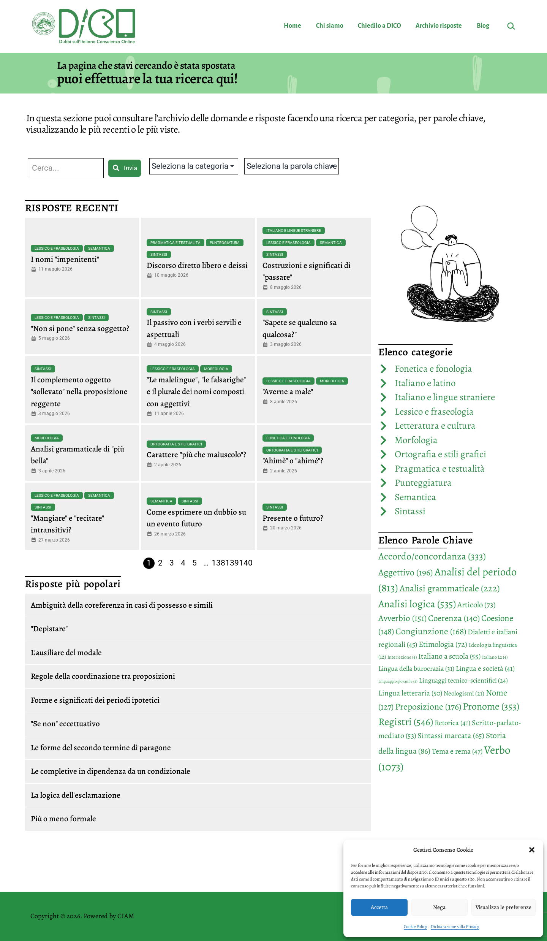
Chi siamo (329, 25)
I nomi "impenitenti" (65, 259)
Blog (483, 25)
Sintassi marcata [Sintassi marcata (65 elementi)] (450, 735)
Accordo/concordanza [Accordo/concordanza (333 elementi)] (432, 556)
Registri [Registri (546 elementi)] (405, 721)
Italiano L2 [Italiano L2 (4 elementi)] (494, 657)
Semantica (99, 248)
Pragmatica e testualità (175, 243)
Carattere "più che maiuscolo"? (196, 454)
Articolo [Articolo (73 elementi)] (476, 604)
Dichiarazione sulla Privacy (455, 926)
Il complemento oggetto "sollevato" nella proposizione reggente (79, 391)
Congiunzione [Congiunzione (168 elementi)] (430, 631)
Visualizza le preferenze (503, 907)
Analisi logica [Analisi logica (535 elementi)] (417, 604)
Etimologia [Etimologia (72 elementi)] (443, 644)
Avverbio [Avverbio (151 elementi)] (402, 618)
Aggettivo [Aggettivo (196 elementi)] (405, 572)
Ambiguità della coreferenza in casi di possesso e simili (122, 605)
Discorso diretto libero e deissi (197, 265)
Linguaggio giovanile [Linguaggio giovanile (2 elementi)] (397, 681)
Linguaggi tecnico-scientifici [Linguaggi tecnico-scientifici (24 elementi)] (463, 680)
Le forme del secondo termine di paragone (101, 747)
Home (292, 25)
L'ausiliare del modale (66, 652)
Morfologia (216, 369)
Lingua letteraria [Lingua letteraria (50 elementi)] (410, 693)
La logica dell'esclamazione (75, 795)
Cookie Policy (415, 926)
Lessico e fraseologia (57, 248)
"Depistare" (49, 628)
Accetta (379, 907)
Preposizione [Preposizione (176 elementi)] (428, 706)
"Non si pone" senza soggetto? (80, 328)
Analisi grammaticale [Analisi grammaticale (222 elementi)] (450, 588)
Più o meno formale (63, 818)
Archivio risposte (439, 25)
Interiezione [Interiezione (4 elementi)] (402, 657)
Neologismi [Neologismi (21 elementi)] (464, 693)
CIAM (125, 915)
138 (218, 562)
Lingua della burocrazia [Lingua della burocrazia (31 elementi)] (416, 668)
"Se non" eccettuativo (65, 723)
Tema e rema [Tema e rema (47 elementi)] (457, 751)
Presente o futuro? (292, 518)
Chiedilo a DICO (379, 25)
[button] (532, 850)
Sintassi (158, 254)
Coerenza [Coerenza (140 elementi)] (454, 618)
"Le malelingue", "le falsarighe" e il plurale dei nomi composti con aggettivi (196, 391)
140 (246, 562)
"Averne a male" (287, 391)
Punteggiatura (225, 243)
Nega (439, 907)
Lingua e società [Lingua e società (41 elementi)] (485, 668)
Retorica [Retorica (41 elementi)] (452, 723)
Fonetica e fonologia (288, 438)
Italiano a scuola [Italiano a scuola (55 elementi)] (449, 656)
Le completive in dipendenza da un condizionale (110, 771)
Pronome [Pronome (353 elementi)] (491, 706)
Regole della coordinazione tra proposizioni (103, 676)
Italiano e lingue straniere (293, 230)
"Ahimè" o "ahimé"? (292, 460)
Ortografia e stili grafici (176, 444)
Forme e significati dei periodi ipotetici (95, 700)
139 (232, 562)
